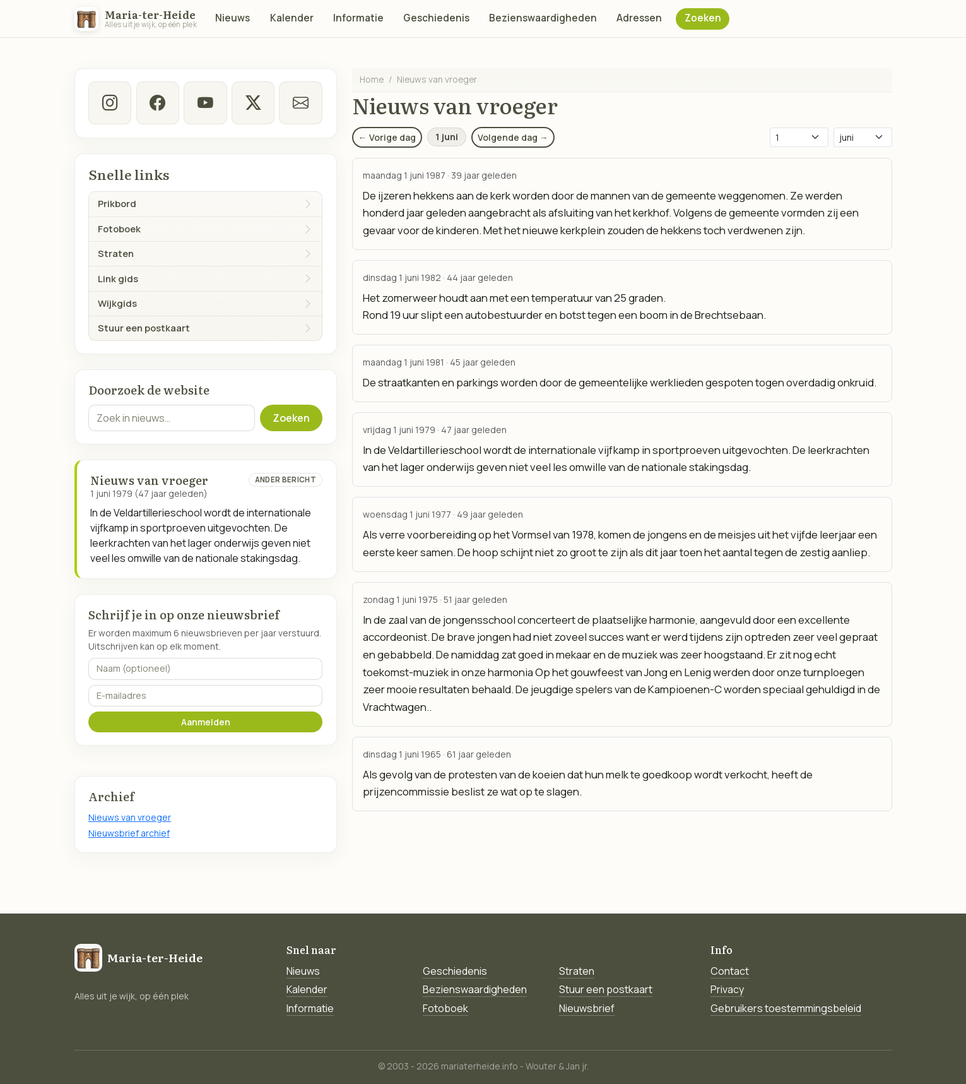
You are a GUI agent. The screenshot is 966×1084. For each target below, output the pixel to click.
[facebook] (157, 102)
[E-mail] (300, 102)
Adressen (639, 18)
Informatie (358, 18)
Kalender (292, 18)
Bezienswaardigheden (543, 18)
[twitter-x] (253, 102)
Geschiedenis (436, 18)
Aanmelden (205, 722)
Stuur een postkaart (605, 989)
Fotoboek (445, 1008)
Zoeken (703, 18)
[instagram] (109, 102)
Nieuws (232, 18)
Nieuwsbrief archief (129, 833)
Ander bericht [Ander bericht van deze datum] (286, 479)
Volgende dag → (513, 137)
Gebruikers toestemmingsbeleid (785, 1008)
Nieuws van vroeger (129, 817)
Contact (729, 971)
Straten (576, 971)
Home (372, 79)
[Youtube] (205, 102)
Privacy (727, 989)
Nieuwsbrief (587, 1008)
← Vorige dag (387, 137)
